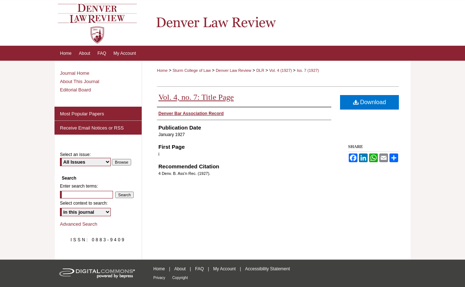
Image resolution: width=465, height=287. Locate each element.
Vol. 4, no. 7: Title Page (196, 97)
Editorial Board (75, 90)
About (180, 268)
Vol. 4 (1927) (281, 70)
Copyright (180, 278)
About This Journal (79, 81)
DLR (260, 70)
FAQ (199, 268)
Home (162, 70)
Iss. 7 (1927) (308, 70)
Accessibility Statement (267, 268)
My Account (224, 268)
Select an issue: (75, 154)
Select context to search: (84, 203)
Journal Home (74, 73)
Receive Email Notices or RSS (92, 128)
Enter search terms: (79, 186)
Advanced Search (78, 224)
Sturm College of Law (192, 70)
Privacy (159, 278)
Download (369, 102)
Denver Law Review (233, 70)
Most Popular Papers (82, 113)
